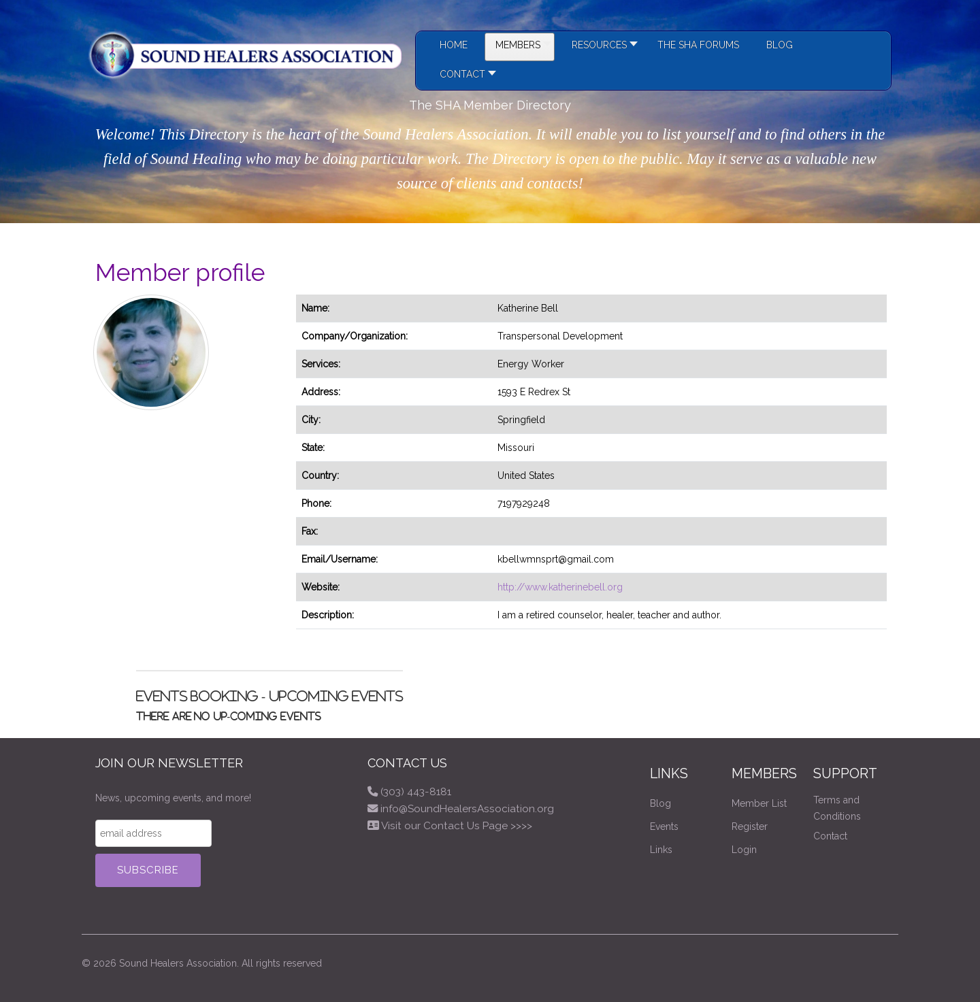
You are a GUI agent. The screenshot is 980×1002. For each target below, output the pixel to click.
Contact (830, 836)
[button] (600, 47)
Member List (759, 803)
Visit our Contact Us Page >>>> (456, 826)
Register (750, 826)
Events (664, 826)
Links (661, 849)
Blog (660, 803)
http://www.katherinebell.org (560, 587)
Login (744, 849)
